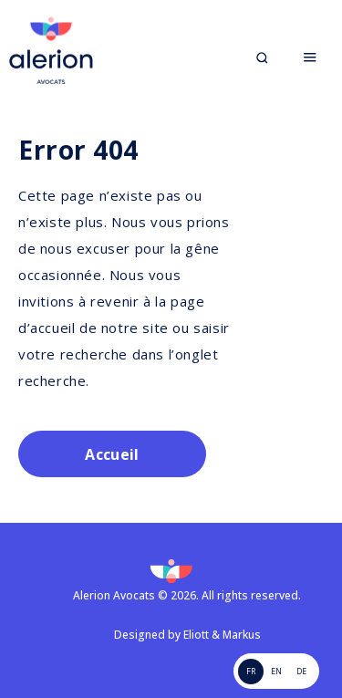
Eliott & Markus (222, 634)
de (301, 671)
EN (276, 671)
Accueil (112, 454)
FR (250, 671)
